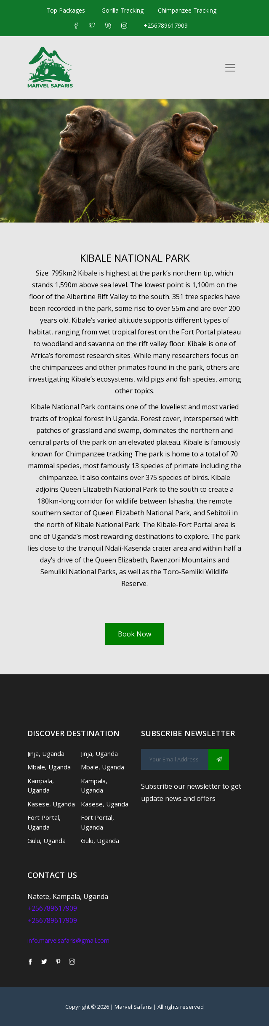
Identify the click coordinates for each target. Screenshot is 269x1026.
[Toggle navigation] (230, 67)
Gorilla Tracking (122, 10)
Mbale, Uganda (49, 767)
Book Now (134, 634)
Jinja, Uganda (45, 753)
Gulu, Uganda (46, 840)
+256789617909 (166, 25)
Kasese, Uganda (51, 804)
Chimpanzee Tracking (187, 10)
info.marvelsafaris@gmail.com (68, 940)
